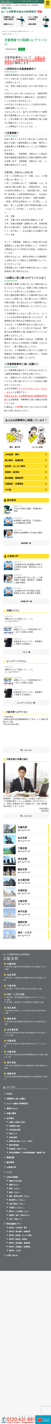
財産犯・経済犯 (12, 472)
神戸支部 (11, 1137)
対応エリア (13, 1208)
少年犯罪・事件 (12, 454)
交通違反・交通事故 (14, 484)
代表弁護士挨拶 (14, 1204)
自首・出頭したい (15, 1293)
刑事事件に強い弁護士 (16, 1173)
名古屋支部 (12, 1104)
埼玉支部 (11, 1082)
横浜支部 (11, 1093)
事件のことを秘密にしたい (19, 1286)
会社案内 (10, 1192)
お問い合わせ (12, 1330)
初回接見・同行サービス (18, 1223)
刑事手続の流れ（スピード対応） (21, 1215)
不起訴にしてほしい (16, 1282)
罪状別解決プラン (14, 1298)
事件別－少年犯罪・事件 (18, 1302)
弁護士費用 (38, 24)
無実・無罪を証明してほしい (19, 1270)
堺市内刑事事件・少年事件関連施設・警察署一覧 (27, 1227)
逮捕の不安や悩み (15, 1255)
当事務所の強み (14, 1200)
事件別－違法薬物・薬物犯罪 (19, 1317)
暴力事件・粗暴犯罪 (14, 460)
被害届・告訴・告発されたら (19, 1289)
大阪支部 (11, 1126)
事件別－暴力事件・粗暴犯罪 (19, 1306)
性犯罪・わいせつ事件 (15, 466)
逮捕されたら (14, 24)
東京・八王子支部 (15, 1068)
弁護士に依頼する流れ (17, 1196)
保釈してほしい (14, 1267)
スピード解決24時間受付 (38, 18)
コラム (21, 49)
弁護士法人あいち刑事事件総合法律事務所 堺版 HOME (15, 31)
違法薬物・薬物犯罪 (14, 478)
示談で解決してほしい (17, 1278)
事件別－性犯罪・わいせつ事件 (20, 1310)
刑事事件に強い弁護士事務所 (14, 18)
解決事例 (10, 1236)
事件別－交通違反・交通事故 (19, 1321)
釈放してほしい (14, 1263)
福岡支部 (11, 1148)
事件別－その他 (14, 1325)
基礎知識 (10, 1232)
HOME (9, 1168)
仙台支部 (11, 1049)
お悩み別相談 (12, 1251)
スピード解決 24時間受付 (17, 1178)
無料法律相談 (14, 1219)
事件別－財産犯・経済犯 (18, 1313)
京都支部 (11, 1115)
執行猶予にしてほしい (17, 1274)
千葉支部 (11, 1060)
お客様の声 (11, 1241)
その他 (8, 489)
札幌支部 (11, 1038)
